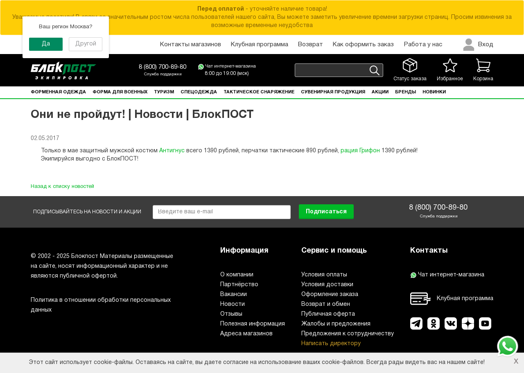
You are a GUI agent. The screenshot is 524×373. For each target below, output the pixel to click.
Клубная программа (259, 44)
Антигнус (172, 151)
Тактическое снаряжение (259, 92)
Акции (380, 92)
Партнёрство (239, 284)
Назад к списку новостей (62, 186)
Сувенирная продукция (333, 92)
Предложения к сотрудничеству (347, 334)
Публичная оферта (328, 314)
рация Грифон (360, 151)
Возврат (310, 44)
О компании (236, 275)
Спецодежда (199, 92)
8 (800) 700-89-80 (163, 67)
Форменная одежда (58, 92)
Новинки (434, 92)
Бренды (405, 92)
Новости (232, 304)
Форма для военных (120, 92)
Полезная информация (252, 324)
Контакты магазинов (190, 44)
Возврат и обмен (325, 304)
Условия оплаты (324, 275)
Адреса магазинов (246, 334)
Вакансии (233, 294)
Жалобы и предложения (335, 324)
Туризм (164, 92)
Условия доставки (327, 284)
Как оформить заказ (363, 44)
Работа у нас (423, 44)
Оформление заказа (329, 294)
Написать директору (331, 343)
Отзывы (231, 314)
